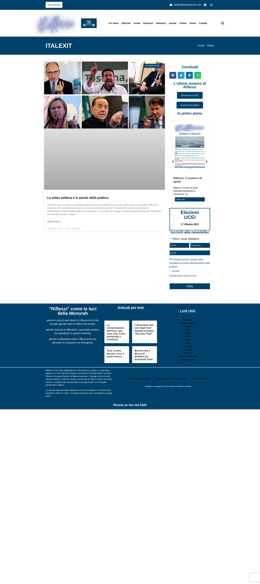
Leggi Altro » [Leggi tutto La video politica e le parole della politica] (53, 222)
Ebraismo (148, 23)
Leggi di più (180, 199)
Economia (187, 349)
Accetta (175, 270)
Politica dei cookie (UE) (139, 378)
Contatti (203, 23)
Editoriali (126, 23)
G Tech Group (168, 386)
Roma (187, 326)
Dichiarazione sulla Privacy (182, 275)
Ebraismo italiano (187, 323)
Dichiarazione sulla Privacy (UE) (171, 378)
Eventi (193, 23)
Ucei (188, 339)
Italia (187, 329)
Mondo (187, 336)
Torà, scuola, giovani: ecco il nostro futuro (115, 353)
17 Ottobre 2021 (190, 224)
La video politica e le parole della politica (77, 197)
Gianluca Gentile (184, 386)
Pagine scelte (187, 359)
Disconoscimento (200, 378)
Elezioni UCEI (190, 215)
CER (188, 343)
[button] (223, 23)
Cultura (183, 23)
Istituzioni (161, 23)
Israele (137, 23)
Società (172, 23)
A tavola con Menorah (187, 356)
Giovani (187, 346)
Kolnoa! (187, 352)
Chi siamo (113, 23)
